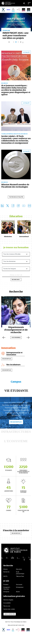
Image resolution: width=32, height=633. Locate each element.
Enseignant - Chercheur (7, 588)
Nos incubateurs (13, 365)
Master (5, 569)
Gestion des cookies (9, 609)
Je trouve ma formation (16, 247)
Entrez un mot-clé (16, 275)
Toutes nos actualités (16, 197)
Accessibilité (7, 603)
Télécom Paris (20, 576)
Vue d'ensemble (16, 337)
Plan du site (6, 606)
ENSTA (5, 576)
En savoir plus (6, 358)
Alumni (18, 592)
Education (19, 569)
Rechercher (16, 279)
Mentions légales (8, 600)
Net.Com (18, 625)
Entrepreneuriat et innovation (14, 354)
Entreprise (6, 592)
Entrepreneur (19, 587)
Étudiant (5, 584)
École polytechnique (20, 573)
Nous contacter (10, 614)
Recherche (6, 572)
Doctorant (19, 584)
